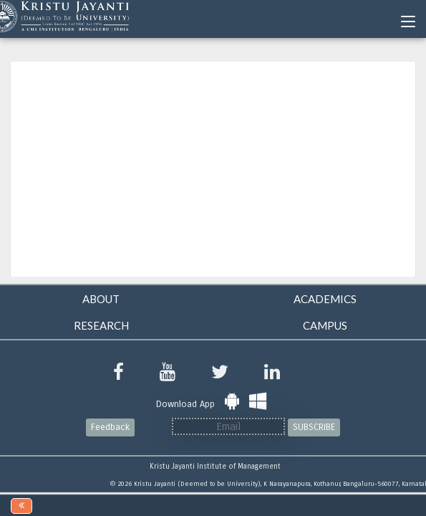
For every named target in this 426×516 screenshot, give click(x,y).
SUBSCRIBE (314, 427)
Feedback (110, 427)
